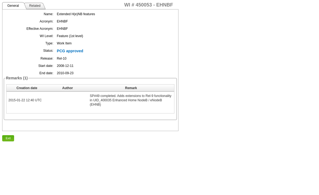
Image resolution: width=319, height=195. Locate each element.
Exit (8, 138)
